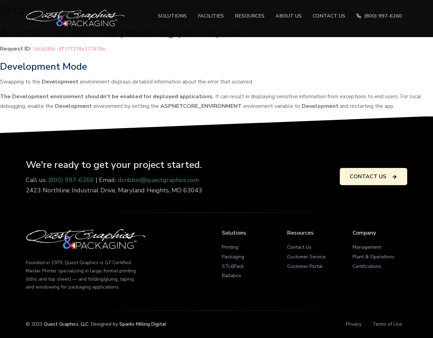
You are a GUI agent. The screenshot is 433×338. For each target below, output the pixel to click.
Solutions (172, 15)
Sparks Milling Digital (142, 324)
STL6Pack (233, 266)
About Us (288, 15)
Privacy (353, 324)
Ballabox (231, 275)
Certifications (367, 266)
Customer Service (306, 257)
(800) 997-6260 (379, 15)
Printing (230, 247)
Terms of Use (387, 324)
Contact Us (329, 15)
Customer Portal (305, 266)
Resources (249, 15)
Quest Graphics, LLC (66, 324)
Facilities (211, 15)
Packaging (233, 257)
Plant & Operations (373, 257)
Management (367, 247)
